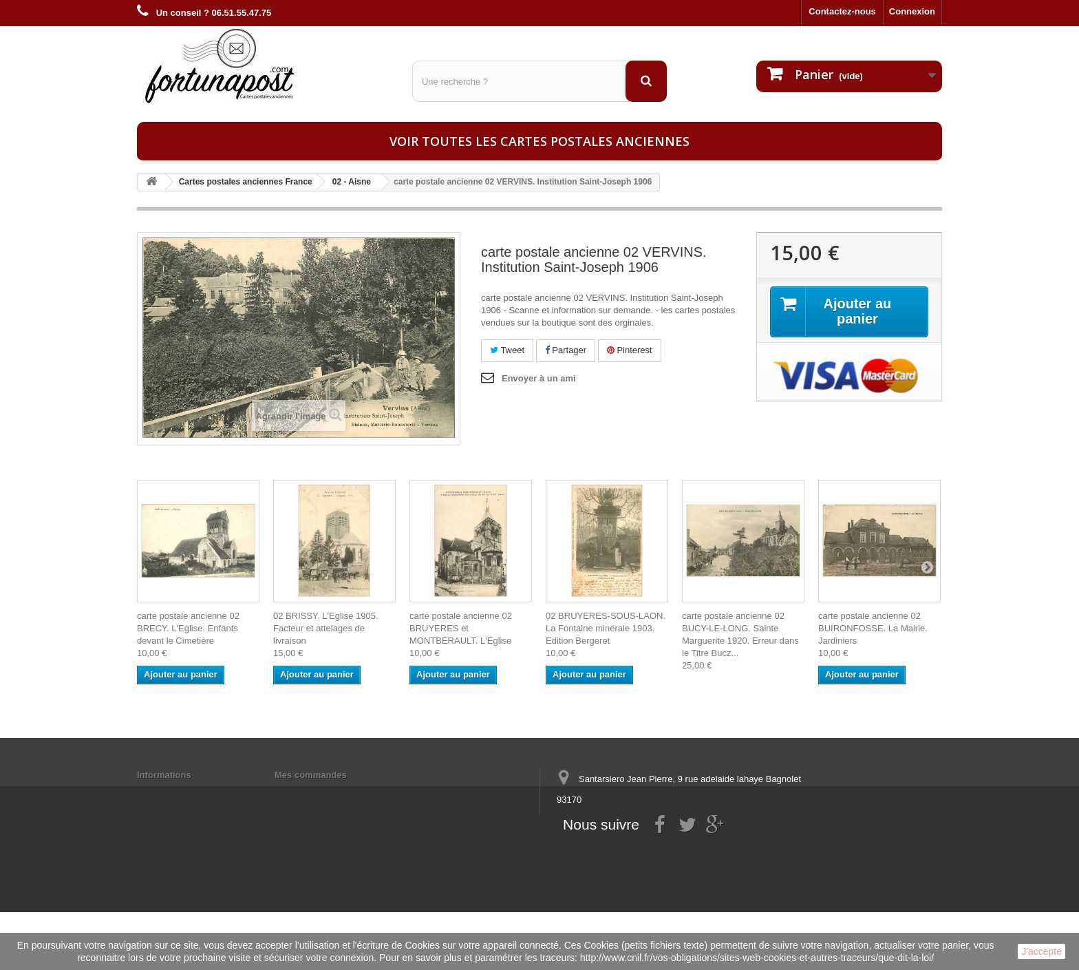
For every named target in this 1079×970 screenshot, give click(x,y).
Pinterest (629, 350)
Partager (565, 350)
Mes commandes (311, 775)
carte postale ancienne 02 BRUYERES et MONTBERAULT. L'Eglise (460, 628)
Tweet (507, 350)
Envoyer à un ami (539, 378)
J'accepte (1041, 951)
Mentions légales (173, 793)
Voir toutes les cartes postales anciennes (539, 141)
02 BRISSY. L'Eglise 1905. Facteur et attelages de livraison (325, 628)
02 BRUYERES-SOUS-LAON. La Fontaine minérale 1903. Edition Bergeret (605, 628)
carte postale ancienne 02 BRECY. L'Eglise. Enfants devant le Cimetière (188, 628)
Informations (164, 775)
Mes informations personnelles (340, 793)
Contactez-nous (842, 11)
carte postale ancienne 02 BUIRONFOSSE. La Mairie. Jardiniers (873, 628)
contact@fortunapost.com (663, 850)
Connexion (912, 11)
